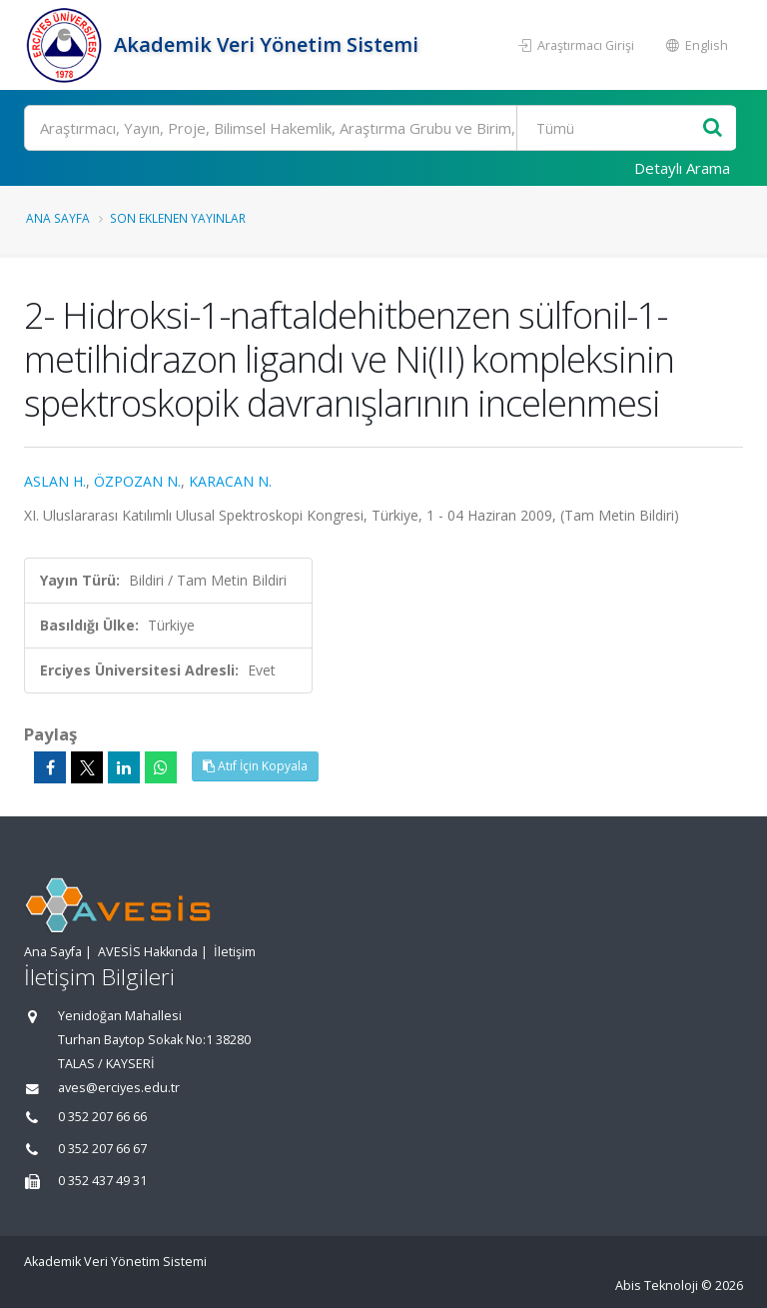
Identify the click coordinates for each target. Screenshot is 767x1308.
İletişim (235, 951)
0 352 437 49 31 (102, 1180)
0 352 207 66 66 (102, 1116)
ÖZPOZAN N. (137, 481)
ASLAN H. (55, 481)
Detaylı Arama (682, 168)
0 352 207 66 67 (102, 1148)
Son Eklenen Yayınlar (178, 218)
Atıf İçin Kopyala (255, 765)
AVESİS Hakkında (148, 951)
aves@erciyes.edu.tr (119, 1087)
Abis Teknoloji (656, 1285)
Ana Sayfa (58, 218)
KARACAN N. (230, 481)
